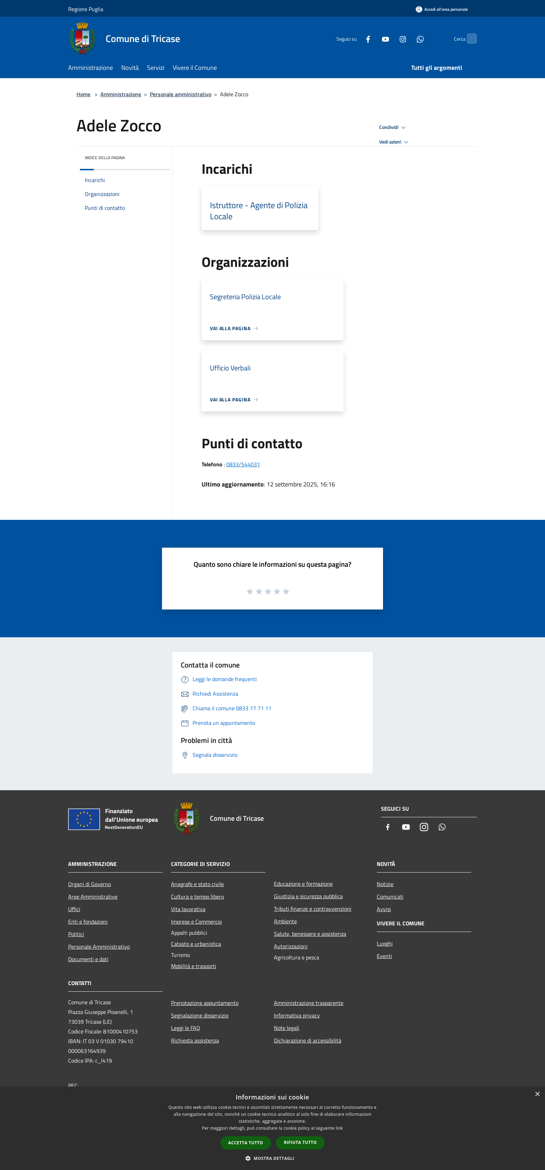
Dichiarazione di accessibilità (307, 1040)
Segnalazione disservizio (199, 1015)
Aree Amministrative (92, 896)
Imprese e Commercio (196, 921)
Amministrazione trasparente (308, 1003)
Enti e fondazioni (88, 921)
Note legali (286, 1028)
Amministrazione (120, 94)
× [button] (537, 1094)
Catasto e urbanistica (196, 944)
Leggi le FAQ (185, 1028)
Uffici (74, 909)
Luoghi (385, 943)
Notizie (385, 884)
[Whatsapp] (407, 38)
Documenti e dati (88, 959)
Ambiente (285, 921)
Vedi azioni (394, 142)
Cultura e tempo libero (197, 896)
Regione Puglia (85, 9)
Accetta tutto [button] (245, 1143)
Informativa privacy (297, 1015)
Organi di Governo (89, 884)
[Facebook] (354, 38)
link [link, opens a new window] (339, 1128)
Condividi (393, 127)
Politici (76, 934)
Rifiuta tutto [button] (300, 1142)
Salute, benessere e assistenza (310, 934)
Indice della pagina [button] (105, 157)
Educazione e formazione (303, 883)
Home (83, 94)
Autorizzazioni (291, 946)
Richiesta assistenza (195, 1040)
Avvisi (384, 909)
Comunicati (390, 896)
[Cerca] (468, 38)
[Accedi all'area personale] (442, 9)
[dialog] (272, 1128)
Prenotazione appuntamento (204, 1003)
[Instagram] (389, 38)
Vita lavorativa (188, 909)
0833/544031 (243, 464)
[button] (272, 1158)
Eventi (384, 956)
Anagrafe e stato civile (197, 884)
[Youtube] (372, 38)
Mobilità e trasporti (193, 966)
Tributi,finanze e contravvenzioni (312, 909)
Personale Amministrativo (99, 946)
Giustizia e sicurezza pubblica (308, 896)
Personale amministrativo (180, 94)
